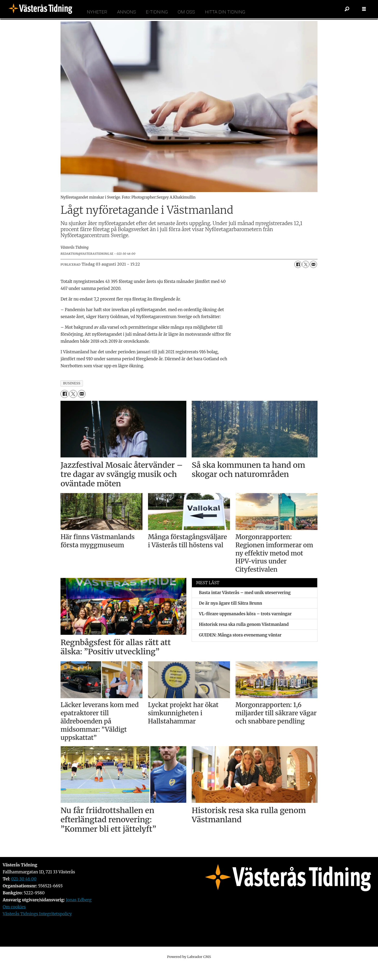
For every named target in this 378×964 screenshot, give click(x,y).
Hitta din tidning (225, 12)
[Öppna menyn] (364, 9)
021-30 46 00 (23, 879)
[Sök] (347, 9)
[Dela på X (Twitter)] (305, 264)
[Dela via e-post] (313, 264)
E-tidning (157, 12)
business (72, 383)
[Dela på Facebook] (298, 264)
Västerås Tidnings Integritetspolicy (37, 914)
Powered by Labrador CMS (189, 957)
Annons (126, 12)
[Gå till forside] (42, 9)
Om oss (186, 12)
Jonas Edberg (79, 900)
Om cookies (14, 907)
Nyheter (97, 12)
